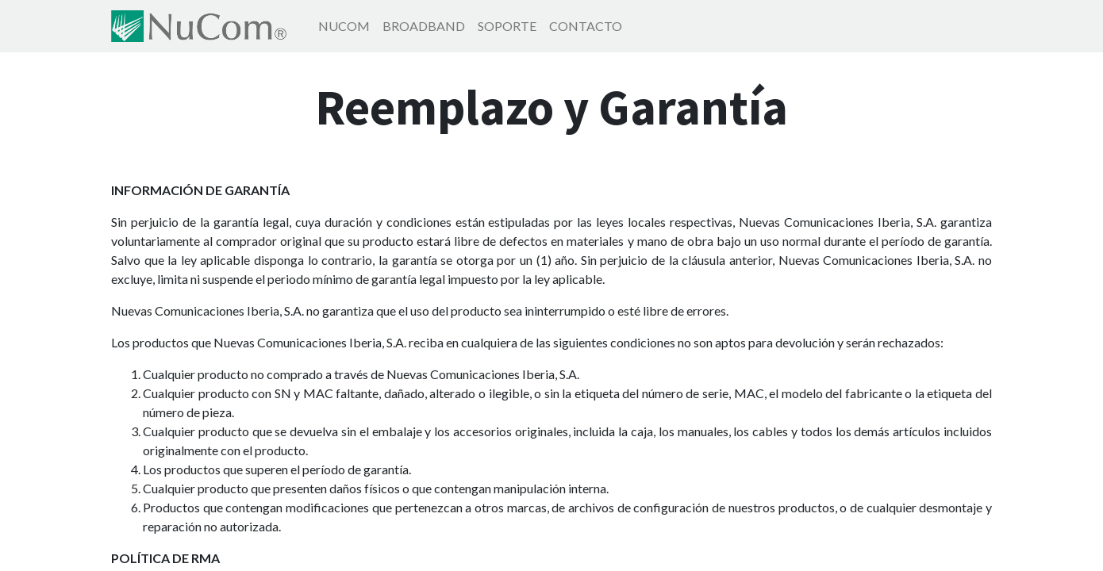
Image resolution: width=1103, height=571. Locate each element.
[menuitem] (344, 26)
